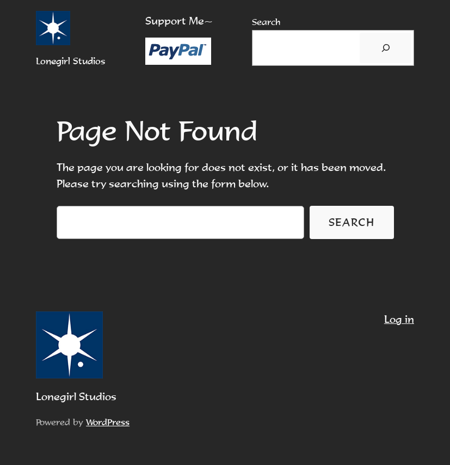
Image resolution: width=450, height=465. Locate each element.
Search (266, 21)
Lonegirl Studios (71, 61)
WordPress (108, 422)
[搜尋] (385, 48)
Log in (399, 319)
